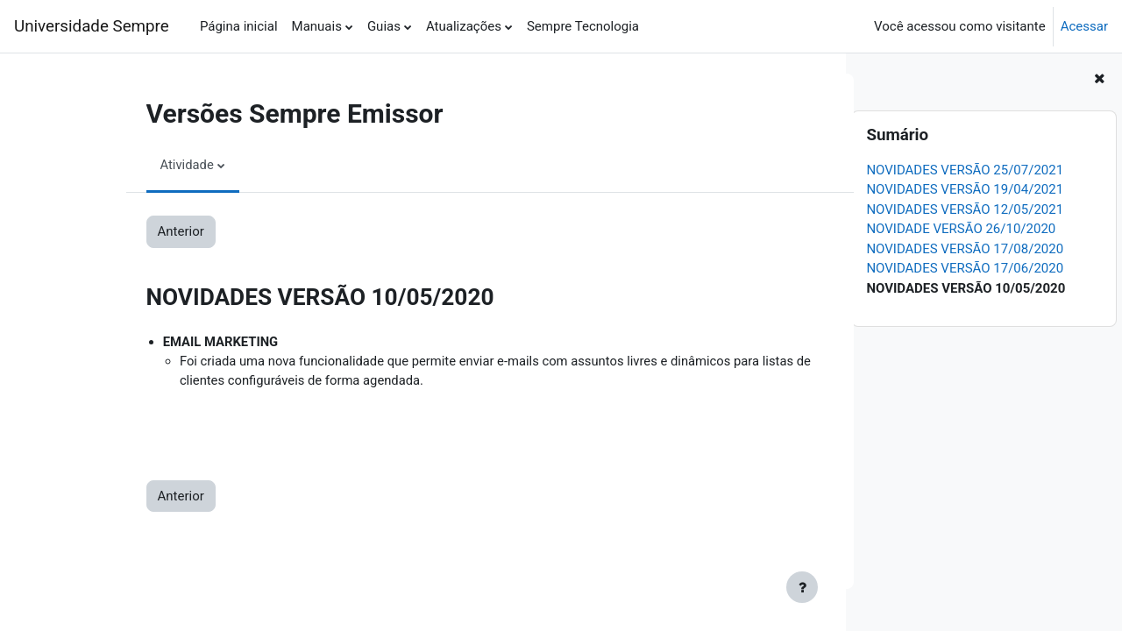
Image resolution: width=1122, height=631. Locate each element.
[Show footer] (802, 587)
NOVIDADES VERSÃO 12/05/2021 (964, 209)
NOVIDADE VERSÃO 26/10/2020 (960, 229)
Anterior (128, 231)
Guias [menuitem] (384, 26)
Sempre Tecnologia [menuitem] (583, 26)
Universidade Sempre (91, 26)
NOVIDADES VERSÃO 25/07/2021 (964, 170)
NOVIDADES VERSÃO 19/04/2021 (964, 189)
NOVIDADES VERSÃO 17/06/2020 (964, 268)
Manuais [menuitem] (317, 26)
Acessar (1084, 26)
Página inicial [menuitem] (239, 26)
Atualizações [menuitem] (463, 26)
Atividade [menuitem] (135, 165)
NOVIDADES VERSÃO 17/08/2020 (964, 249)
